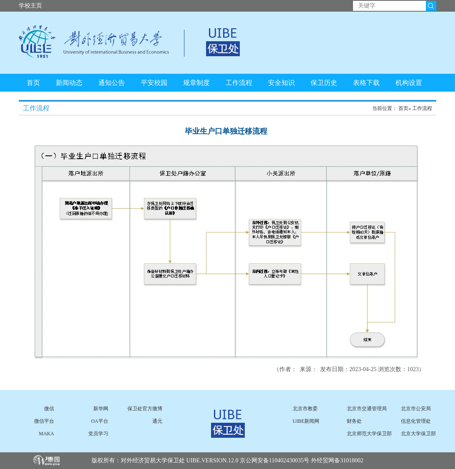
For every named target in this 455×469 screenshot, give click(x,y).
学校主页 (30, 5)
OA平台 (99, 421)
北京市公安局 (416, 409)
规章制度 (196, 82)
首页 (33, 82)
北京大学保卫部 (418, 434)
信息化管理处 (416, 421)
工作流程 (239, 82)
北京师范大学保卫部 (369, 434)
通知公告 (111, 82)
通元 (157, 421)
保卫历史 (324, 82)
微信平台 (44, 421)
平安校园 (154, 82)
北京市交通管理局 (367, 409)
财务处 (354, 421)
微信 (49, 409)
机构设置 (408, 82)
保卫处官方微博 (144, 409)
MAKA (46, 434)
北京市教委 (305, 409)
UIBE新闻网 (306, 421)
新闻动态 (69, 82)
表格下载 (366, 82)
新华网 (100, 409)
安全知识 (281, 82)
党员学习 (98, 434)
